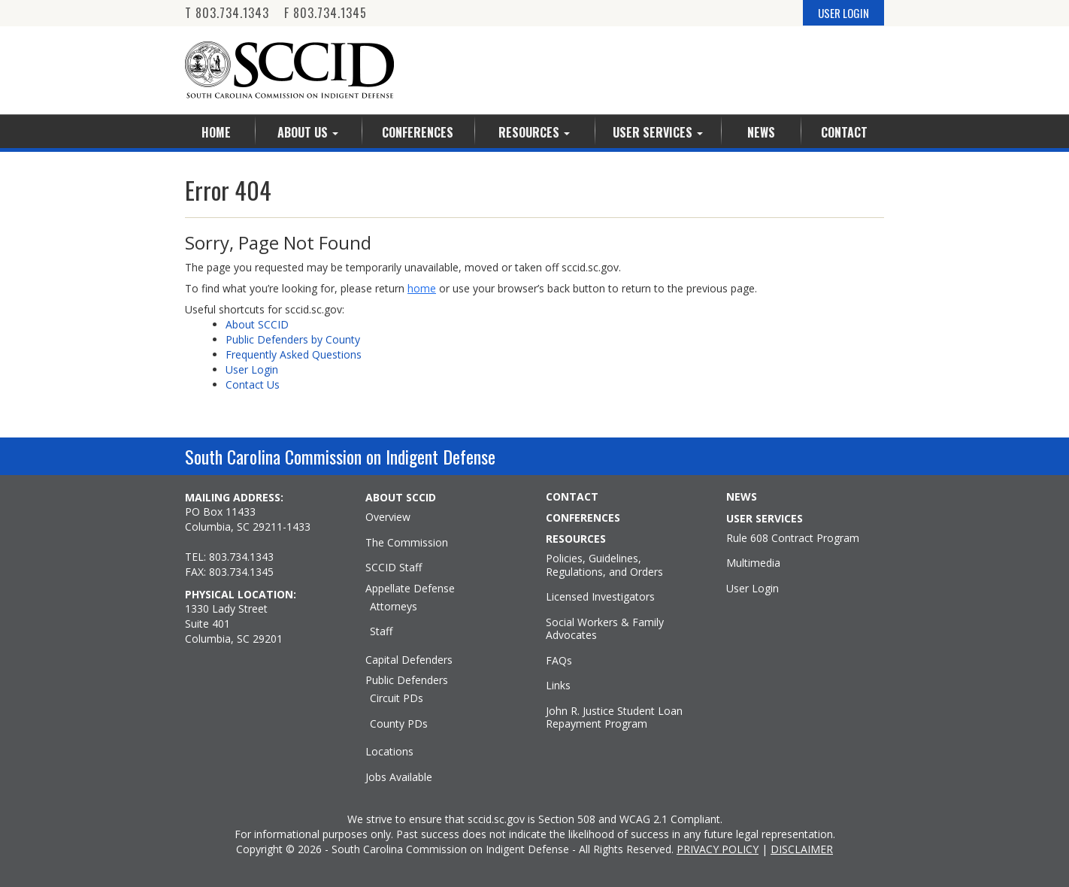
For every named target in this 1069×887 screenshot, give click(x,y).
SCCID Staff (393, 567)
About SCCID (257, 324)
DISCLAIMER (802, 849)
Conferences (417, 132)
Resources (534, 132)
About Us (307, 132)
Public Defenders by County (293, 339)
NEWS (741, 497)
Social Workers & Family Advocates (605, 629)
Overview (387, 517)
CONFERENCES (583, 518)
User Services (658, 132)
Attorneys (393, 606)
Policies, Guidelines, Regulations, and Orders (604, 565)
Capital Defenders (409, 660)
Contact (844, 132)
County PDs (399, 724)
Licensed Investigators (600, 597)
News (761, 132)
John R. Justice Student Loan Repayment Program (614, 717)
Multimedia (753, 563)
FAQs (559, 661)
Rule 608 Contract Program (792, 538)
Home (216, 132)
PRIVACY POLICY (718, 849)
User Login (252, 369)
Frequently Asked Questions (294, 354)
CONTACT (572, 497)
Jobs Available (398, 777)
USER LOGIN (843, 13)
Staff (381, 631)
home (421, 288)
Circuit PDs (396, 698)
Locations (389, 751)
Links (558, 685)
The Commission (406, 542)
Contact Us (253, 384)
